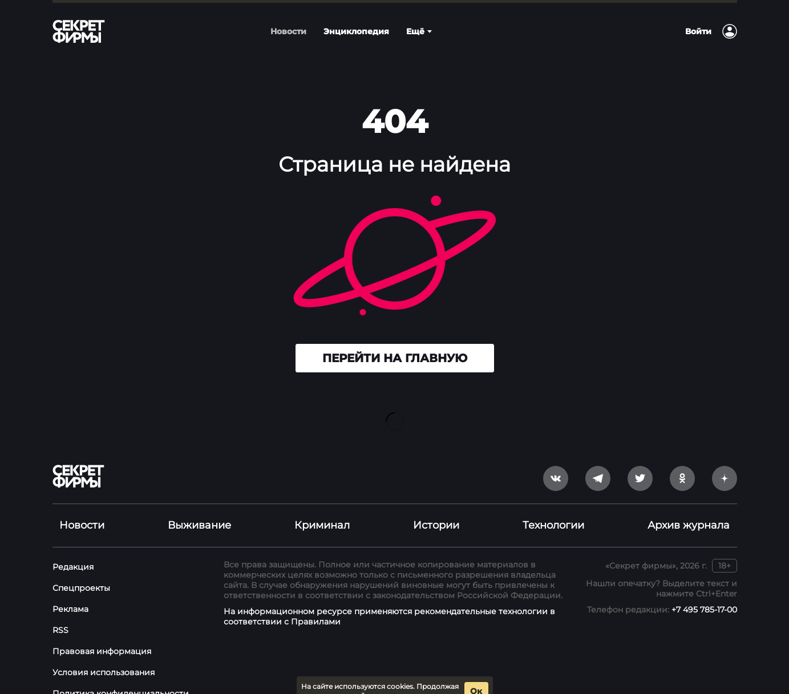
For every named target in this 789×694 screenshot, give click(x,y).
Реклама (70, 591)
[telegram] (597, 460)
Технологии (553, 507)
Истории (436, 507)
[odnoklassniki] (682, 460)
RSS (60, 612)
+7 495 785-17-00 (704, 591)
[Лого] (78, 31)
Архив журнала (689, 507)
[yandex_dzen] (724, 460)
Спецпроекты (81, 570)
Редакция (73, 548)
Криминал (322, 507)
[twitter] (640, 460)
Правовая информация (101, 633)
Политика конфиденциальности (120, 675)
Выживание (199, 507)
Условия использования (103, 654)
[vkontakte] (555, 460)
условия (442, 677)
